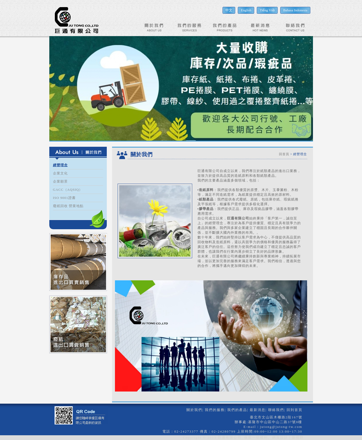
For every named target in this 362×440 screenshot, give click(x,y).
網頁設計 (280, 437)
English (246, 10)
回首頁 (284, 154)
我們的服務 (215, 410)
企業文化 (60, 173)
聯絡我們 (276, 410)
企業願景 (60, 181)
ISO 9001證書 (64, 198)
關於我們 (194, 410)
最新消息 (258, 410)
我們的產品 (237, 410)
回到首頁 (294, 410)
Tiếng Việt (267, 10)
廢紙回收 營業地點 (68, 206)
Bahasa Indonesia (295, 10)
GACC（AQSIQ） (68, 190)
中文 (228, 10)
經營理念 (60, 165)
